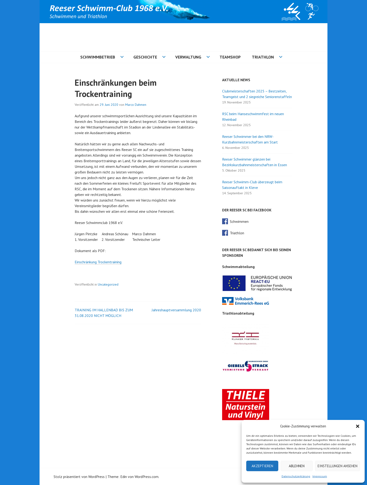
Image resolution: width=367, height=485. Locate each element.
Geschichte (145, 57)
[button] (357, 426)
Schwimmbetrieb (97, 57)
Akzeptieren (262, 466)
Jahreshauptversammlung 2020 (176, 310)
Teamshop (230, 57)
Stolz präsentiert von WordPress (79, 476)
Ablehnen (297, 466)
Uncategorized (108, 284)
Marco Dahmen (135, 105)
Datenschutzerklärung (296, 476)
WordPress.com (146, 476)
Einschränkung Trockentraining (98, 262)
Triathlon (263, 57)
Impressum (319, 476)
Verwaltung (188, 57)
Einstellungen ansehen (337, 466)
